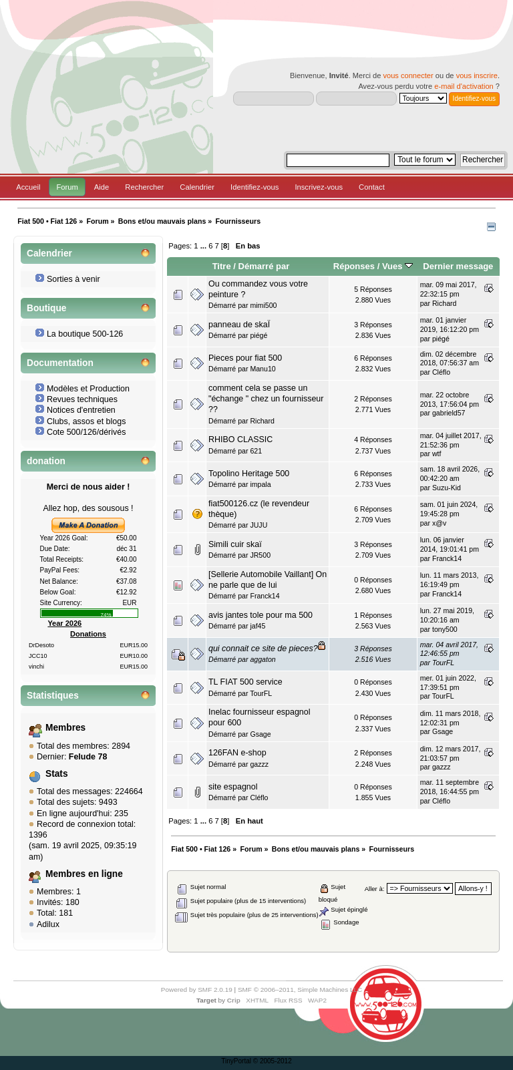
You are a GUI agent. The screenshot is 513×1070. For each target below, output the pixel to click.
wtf (437, 454)
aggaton (262, 659)
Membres (65, 728)
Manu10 (262, 369)
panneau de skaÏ (239, 324)
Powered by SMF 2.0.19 (196, 989)
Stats (56, 774)
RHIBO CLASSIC (240, 439)
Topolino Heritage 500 (248, 473)
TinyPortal (236, 1061)
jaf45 (257, 626)
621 (256, 451)
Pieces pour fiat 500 (245, 358)
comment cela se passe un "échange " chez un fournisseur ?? (265, 398)
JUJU (258, 525)
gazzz (259, 764)
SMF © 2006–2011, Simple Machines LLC (300, 989)
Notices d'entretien (81, 410)
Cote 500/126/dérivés (86, 432)
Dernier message (458, 266)
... (204, 246)
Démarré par (264, 266)
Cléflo (441, 372)
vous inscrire (477, 75)
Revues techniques (82, 399)
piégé (258, 335)
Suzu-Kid (446, 488)
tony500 (445, 629)
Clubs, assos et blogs (86, 421)
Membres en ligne (84, 874)
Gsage (260, 734)
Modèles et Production (88, 388)
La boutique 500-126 (85, 334)
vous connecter (408, 75)
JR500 (260, 555)
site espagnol (232, 786)
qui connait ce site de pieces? (263, 648)
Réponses (354, 266)
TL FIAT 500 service (245, 682)
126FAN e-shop (237, 752)
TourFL (443, 663)
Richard (444, 303)
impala (260, 484)
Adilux (48, 924)
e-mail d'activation (463, 86)
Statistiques (53, 696)
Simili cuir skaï (235, 544)
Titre (221, 266)
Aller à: (375, 888)
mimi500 (263, 305)
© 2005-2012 (272, 1061)
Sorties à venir (73, 279)
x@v (439, 523)
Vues (397, 266)
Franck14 (447, 558)
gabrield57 (448, 413)
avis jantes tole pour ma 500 (260, 615)
